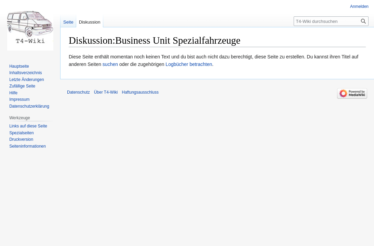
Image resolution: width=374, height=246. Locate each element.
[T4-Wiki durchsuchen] (331, 21)
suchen (110, 64)
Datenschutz (78, 92)
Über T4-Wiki (106, 92)
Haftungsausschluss (140, 92)
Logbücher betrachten (188, 64)
